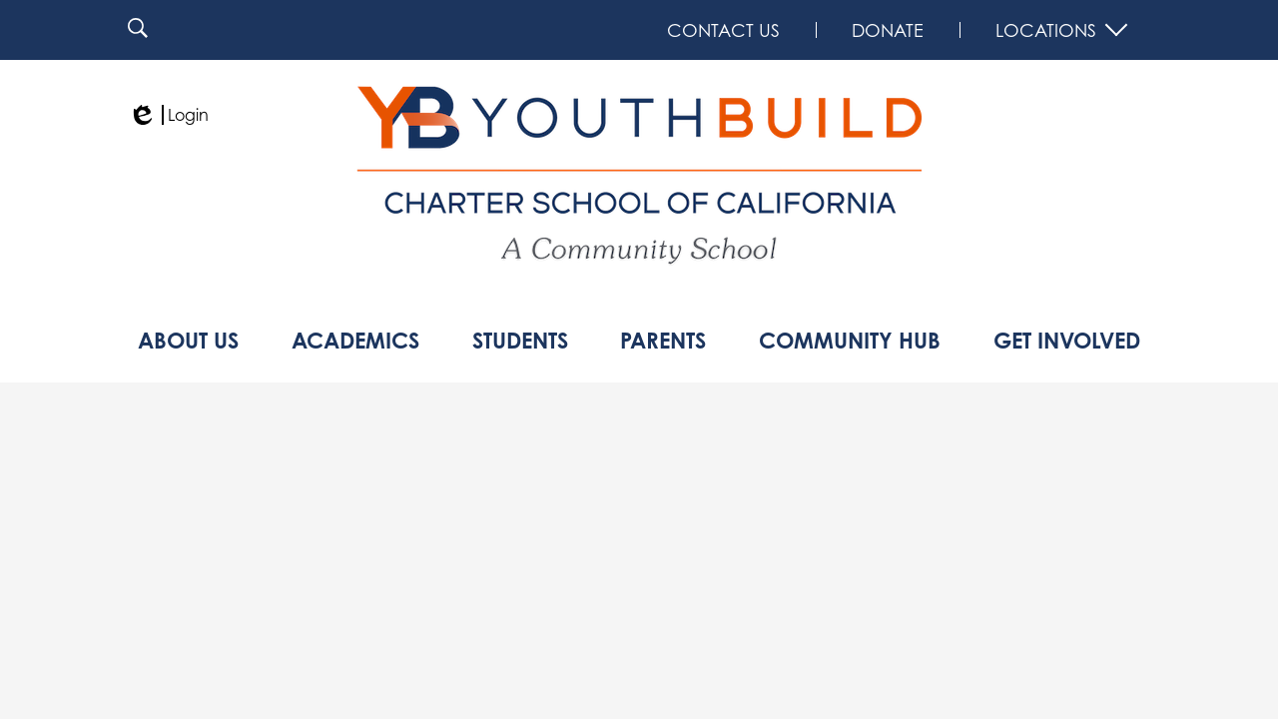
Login (168, 115)
